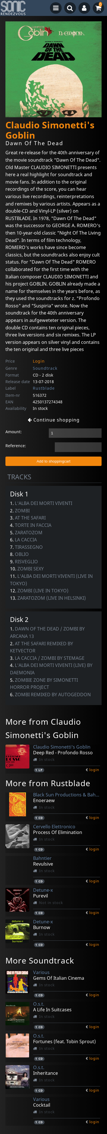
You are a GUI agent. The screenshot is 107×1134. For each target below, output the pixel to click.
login (94, 769)
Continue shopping (54, 420)
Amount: (13, 431)
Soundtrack (45, 368)
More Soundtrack (39, 960)
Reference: (15, 445)
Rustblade (44, 388)
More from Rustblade (47, 783)
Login (39, 361)
